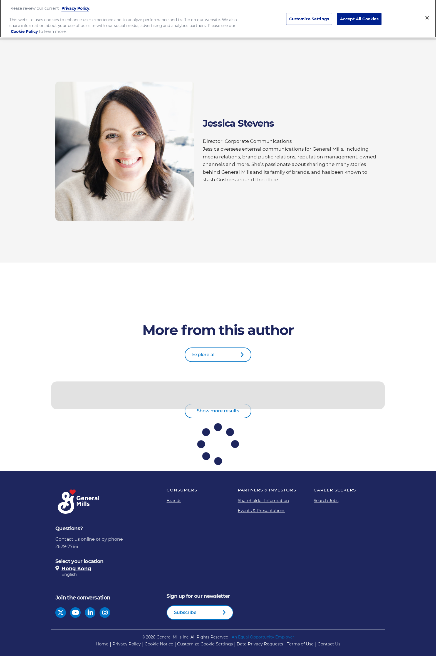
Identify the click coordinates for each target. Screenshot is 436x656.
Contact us (67, 539)
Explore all (203, 354)
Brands (174, 500)
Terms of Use (300, 644)
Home (102, 644)
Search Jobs (326, 500)
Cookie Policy (24, 28)
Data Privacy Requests (260, 644)
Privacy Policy (75, 5)
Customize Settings (309, 16)
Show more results (218, 410)
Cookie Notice (159, 644)
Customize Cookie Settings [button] (205, 644)
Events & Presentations (261, 510)
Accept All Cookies (359, 16)
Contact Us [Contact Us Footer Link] (329, 644)
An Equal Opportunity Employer (263, 637)
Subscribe (185, 612)
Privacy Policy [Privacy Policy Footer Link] (126, 644)
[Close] (427, 15)
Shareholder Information (263, 500)
